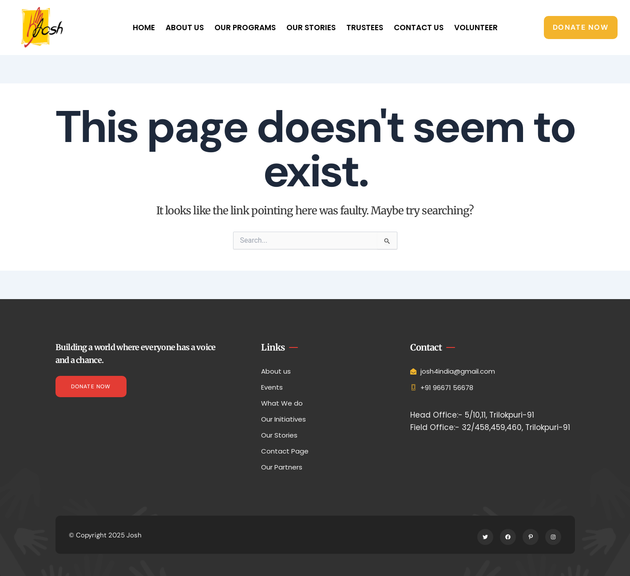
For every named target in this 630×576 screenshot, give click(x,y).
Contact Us (419, 27)
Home (144, 27)
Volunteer (476, 27)
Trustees (364, 27)
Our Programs (245, 27)
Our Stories (311, 27)
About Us (185, 27)
